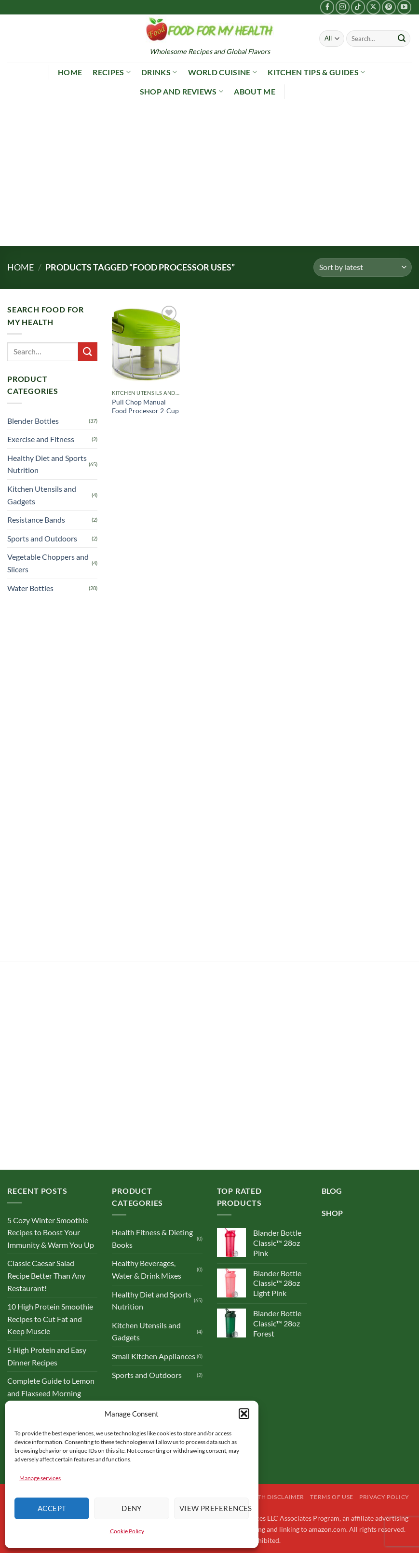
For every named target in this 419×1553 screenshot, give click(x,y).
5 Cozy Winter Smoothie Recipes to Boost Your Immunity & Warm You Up (50, 1232)
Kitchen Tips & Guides (316, 72)
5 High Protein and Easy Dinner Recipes (46, 1356)
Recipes (112, 72)
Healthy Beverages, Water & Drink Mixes (146, 1269)
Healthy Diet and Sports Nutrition (47, 464)
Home (70, 72)
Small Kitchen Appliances (153, 1356)
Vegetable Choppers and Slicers (48, 563)
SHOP (332, 1212)
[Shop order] (362, 267)
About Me (254, 91)
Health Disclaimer (273, 1496)
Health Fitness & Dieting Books (152, 1238)
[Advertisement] (209, 173)
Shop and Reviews (182, 91)
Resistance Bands (36, 519)
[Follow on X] (373, 7)
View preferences (214, 1508)
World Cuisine (222, 72)
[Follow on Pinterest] (389, 7)
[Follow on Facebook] (327, 7)
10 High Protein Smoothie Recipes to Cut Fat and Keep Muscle (50, 1319)
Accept (52, 1508)
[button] (244, 1413)
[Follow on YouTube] (404, 7)
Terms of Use (331, 1496)
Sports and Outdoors (42, 538)
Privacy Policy (384, 1496)
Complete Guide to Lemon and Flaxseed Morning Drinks (51, 1393)
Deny (132, 1508)
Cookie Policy (127, 1531)
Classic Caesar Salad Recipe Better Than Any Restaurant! (46, 1275)
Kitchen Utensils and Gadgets (41, 495)
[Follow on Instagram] (343, 7)
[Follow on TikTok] (358, 7)
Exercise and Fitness (40, 439)
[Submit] (401, 38)
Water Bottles (30, 588)
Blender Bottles (33, 420)
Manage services (40, 1478)
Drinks (159, 72)
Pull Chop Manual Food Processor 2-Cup (145, 406)
